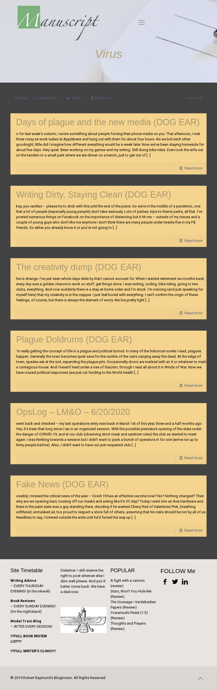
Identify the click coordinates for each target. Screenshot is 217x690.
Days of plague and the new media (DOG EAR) (108, 122)
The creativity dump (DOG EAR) (78, 267)
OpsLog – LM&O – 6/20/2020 (73, 412)
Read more (193, 168)
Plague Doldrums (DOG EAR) (74, 339)
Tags (75, 98)
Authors (101, 98)
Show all (192, 98)
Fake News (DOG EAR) (62, 484)
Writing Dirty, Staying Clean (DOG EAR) (93, 195)
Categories (46, 98)
